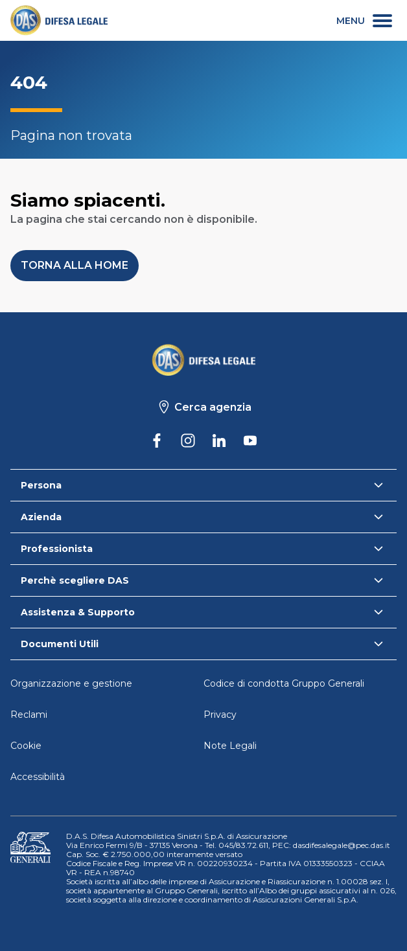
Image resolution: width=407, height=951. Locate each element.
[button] (74, 265)
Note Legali (230, 745)
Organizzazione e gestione (71, 683)
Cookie (25, 745)
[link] (59, 20)
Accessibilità (37, 777)
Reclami (28, 714)
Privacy (220, 714)
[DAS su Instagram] (188, 440)
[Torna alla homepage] (203, 359)
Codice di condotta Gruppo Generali (284, 683)
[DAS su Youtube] (250, 440)
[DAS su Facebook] (157, 440)
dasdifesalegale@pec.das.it (341, 845)
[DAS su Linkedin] (219, 440)
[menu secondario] (364, 20)
